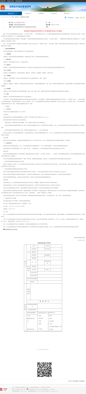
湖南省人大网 (10, 1)
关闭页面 (82, 381)
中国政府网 (2, 1)
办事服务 (41, 13)
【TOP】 (70, 381)
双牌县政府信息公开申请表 (10, 229)
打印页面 (75, 381)
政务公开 (11, 13)
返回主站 (66, 13)
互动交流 (54, 13)
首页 (13, 17)
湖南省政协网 (18, 1)
